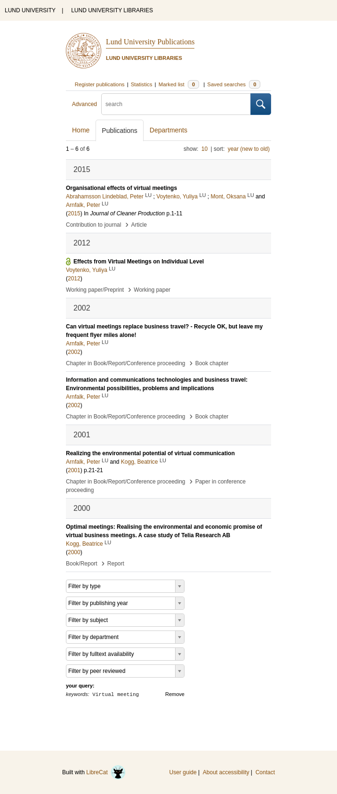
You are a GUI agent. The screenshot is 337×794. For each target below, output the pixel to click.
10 (204, 149)
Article (139, 224)
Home (80, 130)
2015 (74, 213)
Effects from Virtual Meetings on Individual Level (138, 261)
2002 (74, 352)
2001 (74, 470)
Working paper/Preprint (95, 289)
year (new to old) (249, 149)
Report (115, 563)
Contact (265, 772)
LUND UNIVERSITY (30, 10)
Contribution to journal (93, 224)
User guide (183, 772)
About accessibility (226, 772)
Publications (119, 130)
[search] (176, 104)
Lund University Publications (150, 42)
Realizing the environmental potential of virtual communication (150, 453)
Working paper (152, 289)
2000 (74, 552)
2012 (74, 278)
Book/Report (81, 563)
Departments (168, 130)
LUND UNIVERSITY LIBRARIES (112, 10)
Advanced (84, 104)
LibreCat (106, 772)
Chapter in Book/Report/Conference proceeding (125, 363)
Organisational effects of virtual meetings (121, 188)
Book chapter (212, 363)
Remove (175, 694)
